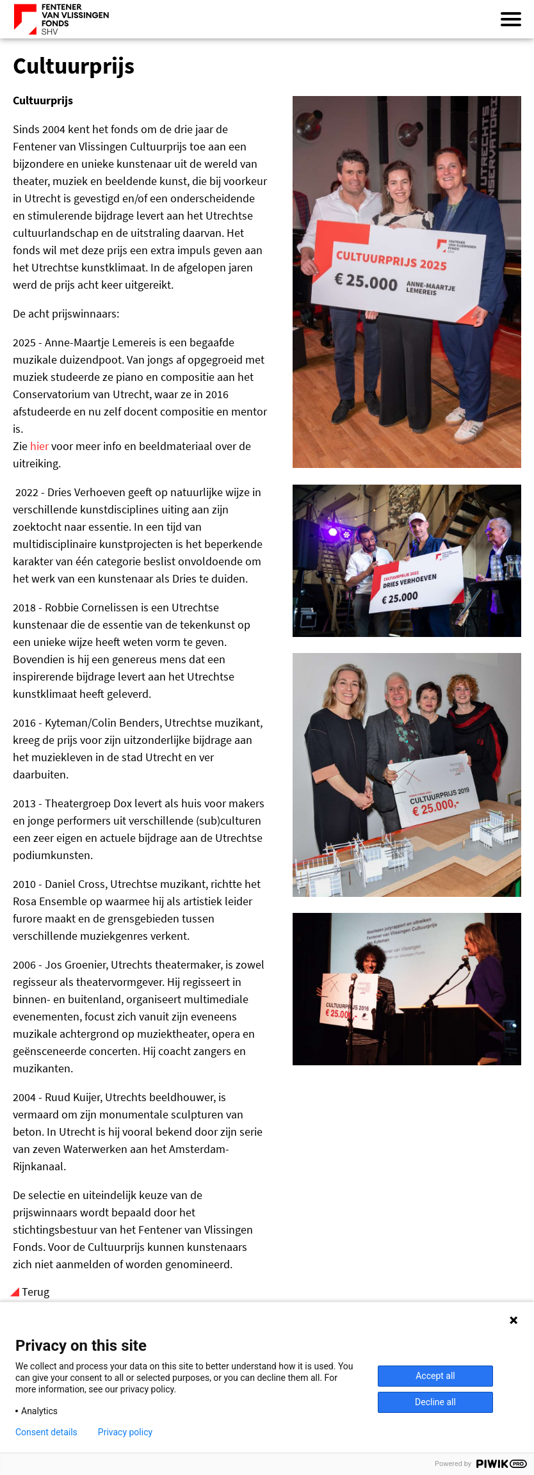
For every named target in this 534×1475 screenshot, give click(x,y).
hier (39, 446)
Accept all (435, 1376)
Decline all (435, 1402)
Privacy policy (125, 1432)
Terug (35, 1291)
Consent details (46, 1432)
